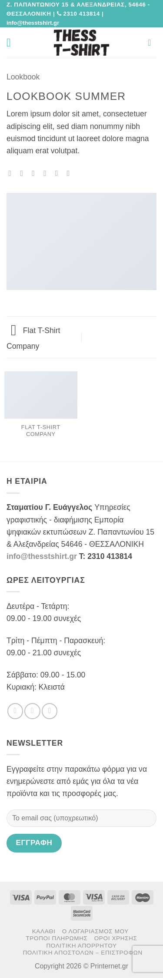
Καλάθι (44, 931)
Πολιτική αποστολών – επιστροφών (82, 952)
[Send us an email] (49, 711)
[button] (12, 42)
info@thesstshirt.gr (42, 556)
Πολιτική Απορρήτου (81, 945)
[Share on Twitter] (36, 173)
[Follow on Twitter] (32, 711)
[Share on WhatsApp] (12, 173)
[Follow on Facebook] (15, 711)
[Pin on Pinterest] (59, 173)
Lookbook (23, 77)
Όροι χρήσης (115, 938)
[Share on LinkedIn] (71, 173)
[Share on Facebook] (24, 173)
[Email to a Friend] (47, 173)
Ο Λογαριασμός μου (95, 931)
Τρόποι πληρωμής (56, 938)
